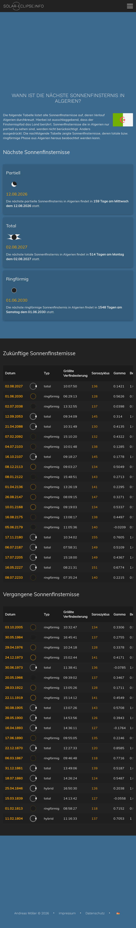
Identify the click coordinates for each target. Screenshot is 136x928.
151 (95, 567)
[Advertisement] (68, 46)
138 (95, 447)
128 (95, 396)
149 (95, 547)
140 (95, 527)
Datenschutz (95, 913)
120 (95, 748)
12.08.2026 (16, 194)
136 (95, 386)
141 (95, 487)
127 (95, 728)
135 (95, 738)
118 (95, 758)
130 (95, 426)
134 (95, 467)
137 (95, 406)
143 (95, 477)
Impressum (67, 913)
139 (95, 768)
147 (95, 497)
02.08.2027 (16, 246)
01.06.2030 (16, 300)
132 (95, 437)
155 (95, 537)
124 (95, 778)
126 (95, 718)
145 (95, 416)
